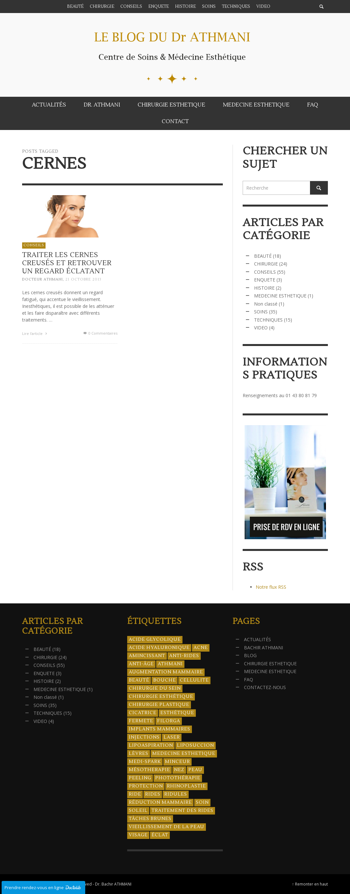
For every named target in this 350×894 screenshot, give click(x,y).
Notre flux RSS (271, 587)
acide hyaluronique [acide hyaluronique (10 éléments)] (159, 648)
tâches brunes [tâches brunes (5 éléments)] (150, 819)
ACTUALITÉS (257, 639)
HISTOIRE (264, 288)
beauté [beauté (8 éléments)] (139, 680)
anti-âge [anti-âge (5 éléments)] (141, 664)
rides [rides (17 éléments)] (152, 794)
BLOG (250, 655)
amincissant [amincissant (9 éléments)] (147, 656)
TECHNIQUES (268, 320)
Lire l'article (35, 333)
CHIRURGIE (266, 264)
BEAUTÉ (263, 256)
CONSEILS (33, 245)
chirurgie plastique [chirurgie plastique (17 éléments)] (159, 705)
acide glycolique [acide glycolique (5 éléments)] (155, 639)
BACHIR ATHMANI (263, 647)
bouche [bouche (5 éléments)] (164, 680)
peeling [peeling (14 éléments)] (140, 778)
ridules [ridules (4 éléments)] (175, 794)
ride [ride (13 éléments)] (135, 794)
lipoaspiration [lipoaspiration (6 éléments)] (151, 745)
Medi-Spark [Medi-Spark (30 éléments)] (145, 762)
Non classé (265, 304)
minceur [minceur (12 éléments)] (177, 762)
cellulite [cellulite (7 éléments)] (194, 680)
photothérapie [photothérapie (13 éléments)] (177, 778)
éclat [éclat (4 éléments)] (160, 835)
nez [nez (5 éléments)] (179, 770)
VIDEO (261, 327)
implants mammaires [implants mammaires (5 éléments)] (159, 729)
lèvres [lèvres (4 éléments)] (138, 754)
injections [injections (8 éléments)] (144, 737)
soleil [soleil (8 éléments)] (138, 811)
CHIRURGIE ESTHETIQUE (270, 663)
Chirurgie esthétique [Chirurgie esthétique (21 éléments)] (161, 696)
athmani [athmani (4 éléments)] (170, 664)
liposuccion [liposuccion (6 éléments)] (195, 745)
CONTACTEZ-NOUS (265, 687)
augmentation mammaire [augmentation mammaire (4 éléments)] (166, 672)
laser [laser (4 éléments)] (172, 737)
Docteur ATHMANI (42, 279)
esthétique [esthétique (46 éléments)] (177, 713)
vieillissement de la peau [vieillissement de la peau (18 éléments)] (166, 827)
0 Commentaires (100, 333)
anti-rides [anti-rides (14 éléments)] (184, 656)
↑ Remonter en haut (310, 884)
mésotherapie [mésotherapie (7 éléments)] (149, 770)
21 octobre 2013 (83, 279)
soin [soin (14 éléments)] (202, 802)
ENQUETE (264, 280)
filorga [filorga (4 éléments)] (168, 721)
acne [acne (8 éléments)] (201, 648)
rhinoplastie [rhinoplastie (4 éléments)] (186, 786)
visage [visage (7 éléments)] (138, 835)
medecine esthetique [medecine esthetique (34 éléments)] (183, 754)
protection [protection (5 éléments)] (146, 786)
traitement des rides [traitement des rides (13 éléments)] (182, 811)
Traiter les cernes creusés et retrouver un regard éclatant (67, 263)
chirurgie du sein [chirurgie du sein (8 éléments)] (155, 688)
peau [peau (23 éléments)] (195, 770)
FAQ (248, 679)
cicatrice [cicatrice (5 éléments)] (142, 713)
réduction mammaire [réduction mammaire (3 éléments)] (160, 802)
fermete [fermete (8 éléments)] (141, 721)
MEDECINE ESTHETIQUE (280, 296)
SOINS (261, 312)
